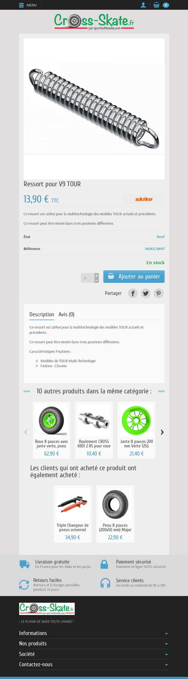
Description (41, 314)
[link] (133, 293)
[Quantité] (87, 278)
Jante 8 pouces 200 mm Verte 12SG (136, 443)
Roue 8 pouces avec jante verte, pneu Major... (51, 446)
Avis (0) (66, 314)
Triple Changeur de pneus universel (73, 527)
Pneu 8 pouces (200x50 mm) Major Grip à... (115, 530)
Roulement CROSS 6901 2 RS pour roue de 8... (94, 446)
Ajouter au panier (134, 276)
